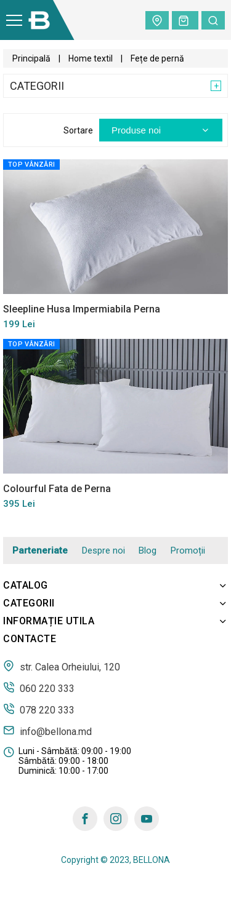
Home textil (90, 58)
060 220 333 (39, 687)
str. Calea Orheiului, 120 (61, 666)
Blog (147, 550)
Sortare (78, 130)
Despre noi (103, 550)
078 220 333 (39, 709)
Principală (31, 58)
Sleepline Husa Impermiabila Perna (81, 309)
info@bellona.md (47, 731)
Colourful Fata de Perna (57, 489)
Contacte (29, 639)
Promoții (188, 550)
